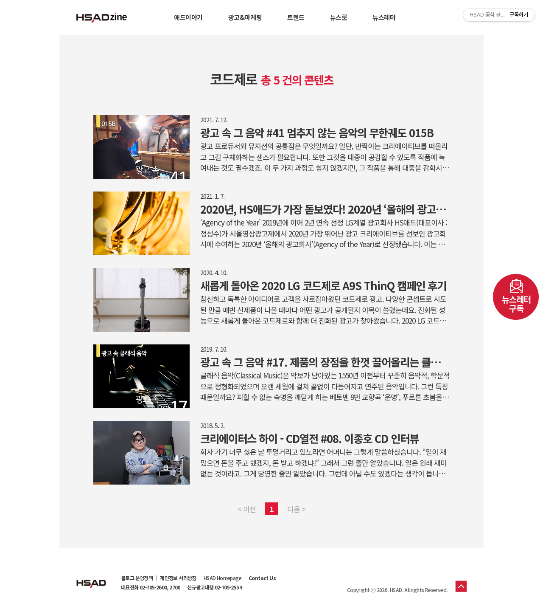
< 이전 (247, 509)
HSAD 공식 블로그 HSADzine (101, 17)
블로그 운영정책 (137, 578)
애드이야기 (188, 17)
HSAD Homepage (222, 578)
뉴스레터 (383, 17)
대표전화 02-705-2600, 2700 (150, 587)
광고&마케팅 (245, 17)
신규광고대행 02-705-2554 (214, 587)
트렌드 (296, 17)
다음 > (296, 509)
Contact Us (262, 578)
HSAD (91, 577)
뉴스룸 (338, 17)
